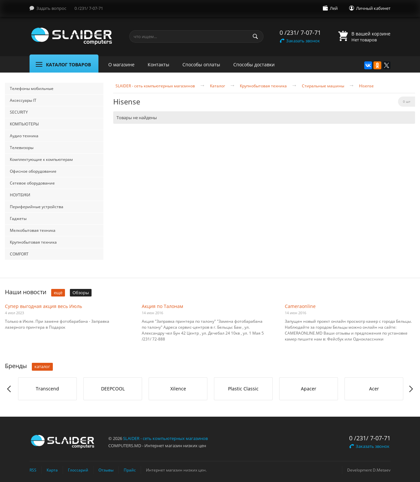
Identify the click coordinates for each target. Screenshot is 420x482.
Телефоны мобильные (31, 88)
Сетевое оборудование (32, 183)
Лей (334, 8)
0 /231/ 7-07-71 (88, 8)
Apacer (308, 388)
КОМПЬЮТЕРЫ (24, 124)
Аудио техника (24, 136)
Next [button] (410, 388)
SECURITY (19, 112)
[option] (47, 388)
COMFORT (19, 254)
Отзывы (106, 469)
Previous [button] (9, 388)
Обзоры (81, 293)
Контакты (158, 64)
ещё (58, 293)
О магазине (121, 64)
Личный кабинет (373, 8)
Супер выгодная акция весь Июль (43, 306)
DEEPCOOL (113, 388)
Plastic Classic (243, 388)
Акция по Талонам (162, 306)
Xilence (178, 388)
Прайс (130, 469)
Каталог (217, 86)
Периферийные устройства (36, 206)
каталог (42, 366)
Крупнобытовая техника (33, 242)
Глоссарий (78, 469)
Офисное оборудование (33, 171)
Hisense (366, 86)
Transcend (47, 388)
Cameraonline (300, 306)
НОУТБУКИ (20, 195)
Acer (374, 388)
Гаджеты (18, 218)
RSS (33, 469)
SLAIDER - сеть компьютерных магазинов (155, 86)
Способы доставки (254, 64)
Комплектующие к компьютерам (41, 159)
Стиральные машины (323, 86)
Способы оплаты (201, 64)
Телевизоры (21, 147)
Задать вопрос (51, 8)
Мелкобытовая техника (32, 230)
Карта (52, 469)
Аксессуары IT (23, 100)
